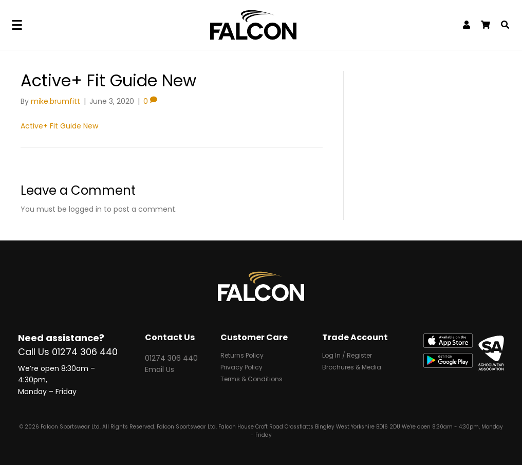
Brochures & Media (351, 367)
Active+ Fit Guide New (59, 126)
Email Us (159, 369)
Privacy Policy (241, 367)
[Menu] (17, 25)
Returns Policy (242, 356)
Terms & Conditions (251, 379)
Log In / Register (347, 356)
